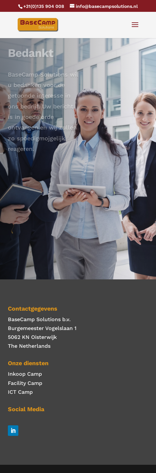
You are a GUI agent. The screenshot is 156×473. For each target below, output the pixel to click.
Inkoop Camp (25, 374)
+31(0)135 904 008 (43, 6)
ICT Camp (20, 392)
